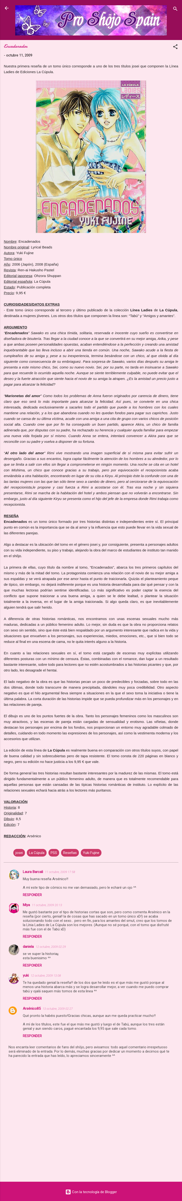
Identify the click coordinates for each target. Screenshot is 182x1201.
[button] (175, 47)
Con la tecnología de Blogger (91, 1192)
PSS (54, 853)
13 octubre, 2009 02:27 (58, 1008)
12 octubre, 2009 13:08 (46, 975)
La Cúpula (36, 853)
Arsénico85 (32, 1008)
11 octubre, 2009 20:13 (47, 905)
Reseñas (70, 853)
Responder (32, 895)
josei (19, 853)
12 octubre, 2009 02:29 (51, 947)
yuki (26, 975)
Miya (26, 905)
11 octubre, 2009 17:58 (60, 872)
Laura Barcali (33, 872)
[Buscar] (175, 9)
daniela (28, 946)
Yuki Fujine (91, 853)
